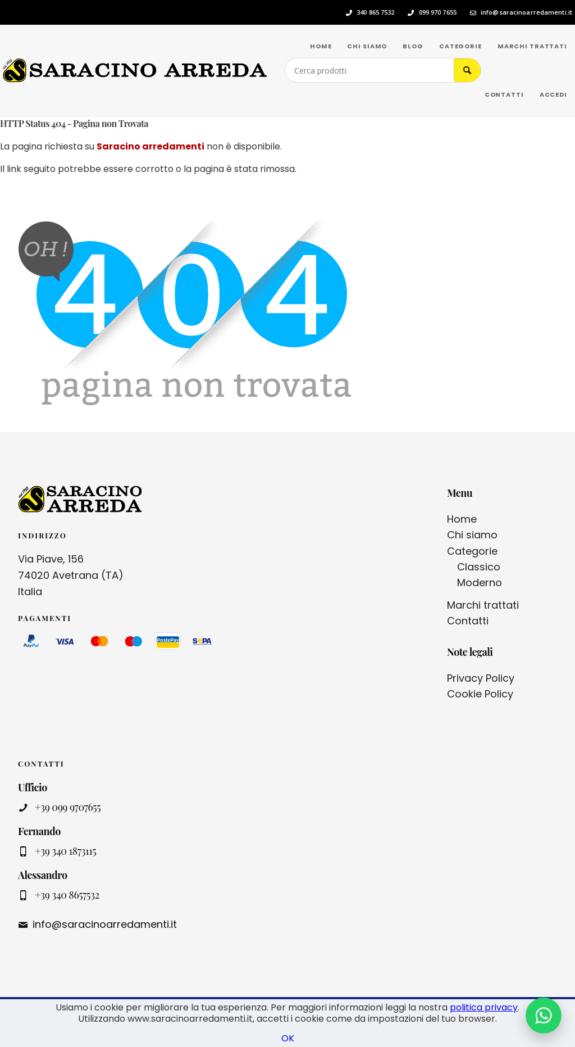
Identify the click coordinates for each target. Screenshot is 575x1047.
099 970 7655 (438, 12)
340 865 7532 (375, 12)
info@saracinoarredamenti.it (526, 12)
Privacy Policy (480, 678)
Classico (478, 567)
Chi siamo (472, 535)
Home (462, 519)
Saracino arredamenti (150, 146)
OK (287, 1038)
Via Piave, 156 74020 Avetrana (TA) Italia (71, 575)
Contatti (468, 621)
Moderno (479, 582)
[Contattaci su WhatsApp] (544, 1016)
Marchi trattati (483, 605)
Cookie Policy (480, 694)
